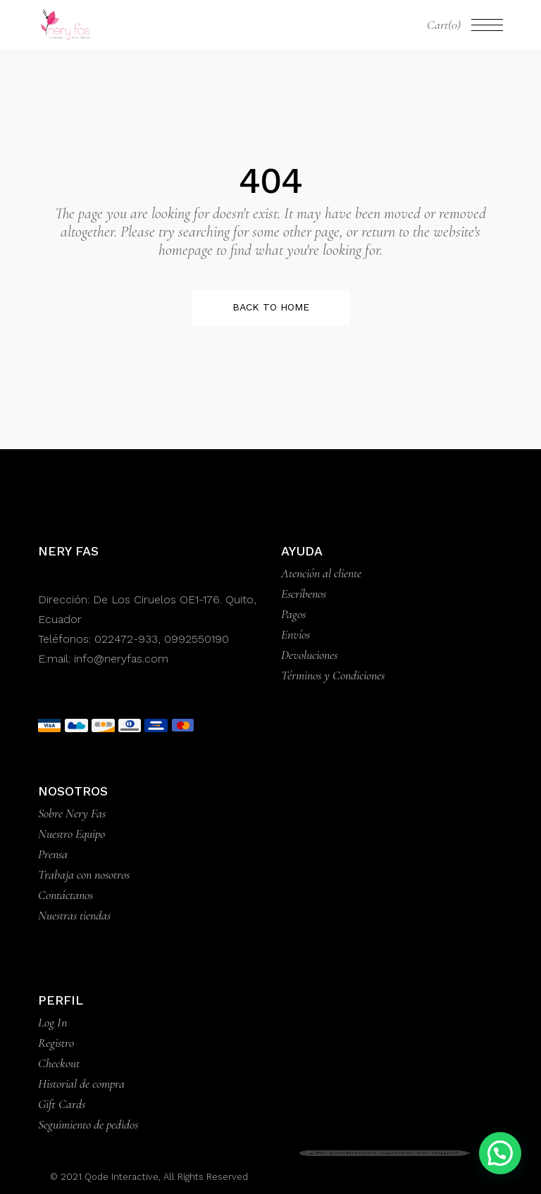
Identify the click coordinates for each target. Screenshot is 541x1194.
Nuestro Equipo (71, 833)
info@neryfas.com (121, 658)
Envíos (295, 634)
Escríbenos (303, 593)
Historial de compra (81, 1083)
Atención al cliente (321, 573)
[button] (500, 1153)
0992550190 (196, 639)
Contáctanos (65, 895)
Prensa (53, 854)
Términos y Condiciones (333, 675)
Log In (52, 1022)
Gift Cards (61, 1104)
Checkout (59, 1063)
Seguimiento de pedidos (88, 1124)
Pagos (293, 614)
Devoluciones (309, 654)
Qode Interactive (120, 1176)
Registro (56, 1042)
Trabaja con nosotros (84, 874)
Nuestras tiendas (74, 915)
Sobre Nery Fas (72, 813)
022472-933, (129, 639)
